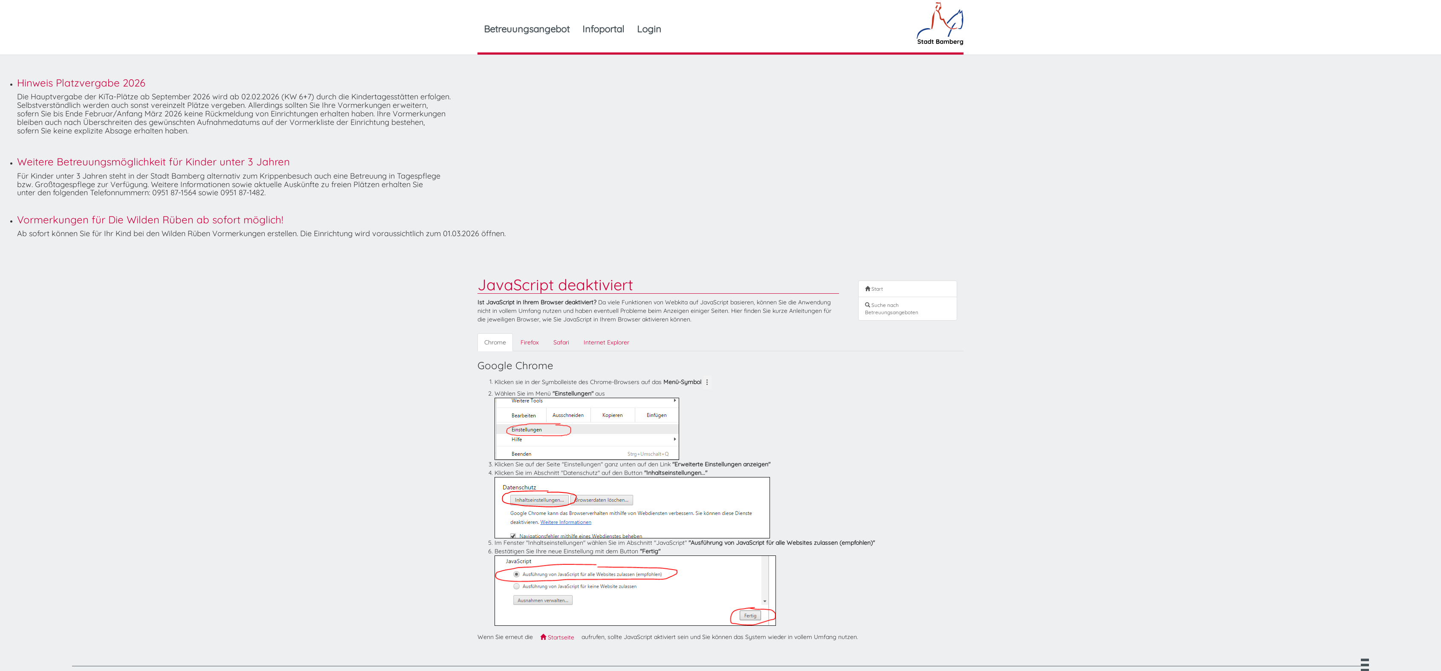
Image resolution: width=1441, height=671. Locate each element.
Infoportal (603, 29)
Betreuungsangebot (527, 29)
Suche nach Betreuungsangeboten (891, 308)
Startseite (557, 637)
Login (649, 29)
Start (874, 289)
